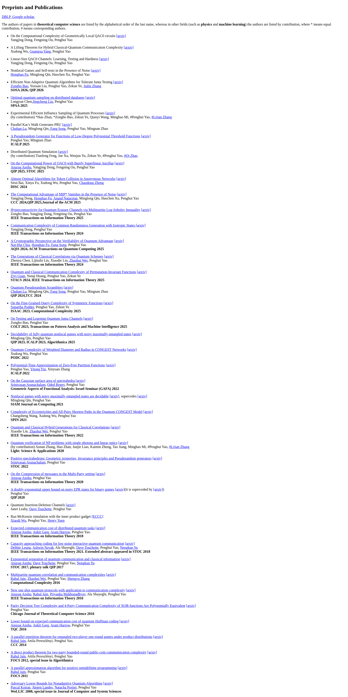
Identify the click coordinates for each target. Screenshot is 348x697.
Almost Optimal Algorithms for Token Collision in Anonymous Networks (63, 179)
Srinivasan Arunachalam (28, 385)
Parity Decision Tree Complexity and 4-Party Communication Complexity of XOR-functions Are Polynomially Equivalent (98, 606)
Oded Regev (56, 385)
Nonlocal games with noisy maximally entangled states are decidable (60, 396)
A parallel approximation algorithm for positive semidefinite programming (64, 668)
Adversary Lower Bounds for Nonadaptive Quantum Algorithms (56, 683)
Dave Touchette (40, 509)
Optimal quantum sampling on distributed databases (48, 97)
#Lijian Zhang (162, 117)
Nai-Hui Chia (20, 245)
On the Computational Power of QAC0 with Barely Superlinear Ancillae (62, 163)
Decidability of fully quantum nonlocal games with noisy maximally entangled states (71, 334)
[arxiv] (121, 36)
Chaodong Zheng (91, 183)
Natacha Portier (66, 687)
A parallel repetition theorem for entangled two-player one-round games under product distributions (81, 637)
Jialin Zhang (92, 86)
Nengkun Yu (129, 547)
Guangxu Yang (40, 51)
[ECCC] (97, 516)
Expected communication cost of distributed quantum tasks (53, 528)
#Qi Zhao (131, 156)
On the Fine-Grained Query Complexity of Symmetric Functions (57, 303)
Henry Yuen (56, 520)
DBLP (7, 17)
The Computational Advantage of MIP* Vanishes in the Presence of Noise (63, 194)
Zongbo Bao (19, 86)
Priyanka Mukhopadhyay (67, 594)
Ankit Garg (41, 532)
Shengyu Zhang (78, 579)
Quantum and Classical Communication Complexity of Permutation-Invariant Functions (73, 272)
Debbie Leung (21, 547)
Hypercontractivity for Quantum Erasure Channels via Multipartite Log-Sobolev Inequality (75, 210)
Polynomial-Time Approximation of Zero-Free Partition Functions (58, 365)
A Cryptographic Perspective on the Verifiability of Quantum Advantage (62, 241)
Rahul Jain (18, 579)
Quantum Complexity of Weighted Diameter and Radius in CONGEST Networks (68, 349)
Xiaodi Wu (18, 520)
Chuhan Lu (19, 128)
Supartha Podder (22, 307)
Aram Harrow (60, 532)
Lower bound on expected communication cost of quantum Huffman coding (65, 621)
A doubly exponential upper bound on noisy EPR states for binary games (62, 489)
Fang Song (57, 128)
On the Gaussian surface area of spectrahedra (43, 381)
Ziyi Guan (18, 276)
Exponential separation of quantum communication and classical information (65, 559)
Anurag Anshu (21, 167)
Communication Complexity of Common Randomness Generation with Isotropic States (73, 225)
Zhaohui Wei (77, 260)
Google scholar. (23, 17)
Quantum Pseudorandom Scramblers (37, 287)
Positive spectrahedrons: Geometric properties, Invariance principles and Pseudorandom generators (81, 458)
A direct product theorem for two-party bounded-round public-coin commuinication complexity (78, 652)
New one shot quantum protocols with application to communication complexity (68, 590)
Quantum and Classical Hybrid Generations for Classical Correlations (60, 427)
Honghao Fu (19, 74)
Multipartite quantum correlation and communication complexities (58, 575)
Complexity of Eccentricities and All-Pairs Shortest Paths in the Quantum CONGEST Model (76, 412)
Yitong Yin (38, 369)
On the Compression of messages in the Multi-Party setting (53, 474)
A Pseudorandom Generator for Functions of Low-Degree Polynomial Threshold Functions (75, 136)
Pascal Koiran (20, 687)
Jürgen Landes (42, 687)
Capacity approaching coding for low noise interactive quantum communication (67, 543)
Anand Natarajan (65, 198)
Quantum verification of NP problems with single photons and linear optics (64, 443)
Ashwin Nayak (43, 547)
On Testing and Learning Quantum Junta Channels (47, 318)
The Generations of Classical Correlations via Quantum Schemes (57, 256)
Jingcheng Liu (43, 101)
